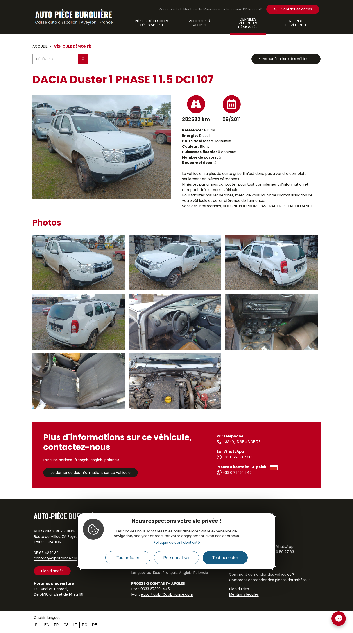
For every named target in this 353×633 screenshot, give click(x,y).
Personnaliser (176, 557)
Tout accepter (225, 557)
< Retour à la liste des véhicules (286, 58)
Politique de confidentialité (176, 542)
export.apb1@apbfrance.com (167, 594)
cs (65, 625)
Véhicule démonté (72, 46)
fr (56, 625)
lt (75, 625)
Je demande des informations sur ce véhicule (90, 472)
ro (84, 625)
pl (37, 625)
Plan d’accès (52, 570)
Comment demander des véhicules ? (261, 574)
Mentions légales (244, 594)
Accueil (39, 46)
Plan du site (239, 589)
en (46, 625)
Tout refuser (127, 557)
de (94, 625)
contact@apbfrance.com (57, 558)
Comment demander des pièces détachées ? (269, 579)
